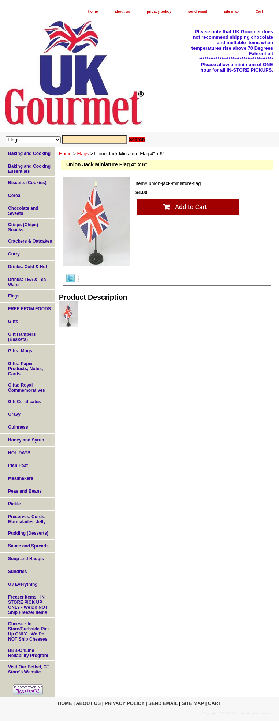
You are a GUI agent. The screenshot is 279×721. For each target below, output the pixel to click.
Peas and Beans (25, 491)
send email (197, 12)
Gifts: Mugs (20, 350)
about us (122, 12)
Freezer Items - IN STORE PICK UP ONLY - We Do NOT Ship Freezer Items (28, 605)
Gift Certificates (24, 401)
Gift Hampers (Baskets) (22, 337)
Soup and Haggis (26, 558)
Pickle (14, 503)
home (93, 12)
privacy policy (159, 12)
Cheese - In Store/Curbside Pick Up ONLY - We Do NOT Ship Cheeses (29, 631)
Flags (83, 153)
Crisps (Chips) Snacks (23, 227)
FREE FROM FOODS (29, 308)
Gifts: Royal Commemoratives (26, 388)
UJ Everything (23, 584)
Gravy (14, 414)
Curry (14, 254)
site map (231, 12)
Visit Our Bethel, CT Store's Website (28, 669)
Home (65, 153)
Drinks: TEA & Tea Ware (27, 282)
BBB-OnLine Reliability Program (28, 653)
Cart (259, 12)
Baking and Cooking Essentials (29, 169)
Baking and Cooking (29, 153)
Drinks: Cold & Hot (27, 266)
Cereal (15, 195)
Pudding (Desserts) (28, 533)
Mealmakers (20, 478)
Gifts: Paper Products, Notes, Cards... (25, 368)
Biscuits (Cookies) (27, 182)
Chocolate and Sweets (23, 211)
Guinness (18, 427)
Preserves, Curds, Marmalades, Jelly (27, 519)
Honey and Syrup (26, 440)
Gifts (13, 321)
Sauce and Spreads (28, 546)
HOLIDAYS (19, 452)
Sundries (17, 571)
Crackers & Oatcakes (30, 241)
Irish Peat (18, 465)
